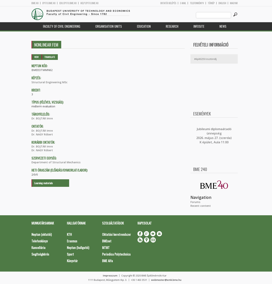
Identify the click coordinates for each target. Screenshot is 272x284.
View (36, 57)
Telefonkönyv (197, 3)
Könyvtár (72, 260)
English (222, 3)
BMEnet (106, 241)
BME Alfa (107, 260)
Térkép (211, 3)
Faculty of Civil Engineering (61, 26)
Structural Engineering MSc (49, 82)
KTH (69, 234)
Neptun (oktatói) (41, 234)
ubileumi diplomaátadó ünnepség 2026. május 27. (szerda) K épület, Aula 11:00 (214, 135)
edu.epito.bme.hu (68, 3)
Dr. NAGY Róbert (42, 134)
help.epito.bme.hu (89, 3)
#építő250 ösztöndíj (205, 59)
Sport (70, 254)
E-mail (183, 3)
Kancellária (38, 247)
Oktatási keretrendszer (116, 234)
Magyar (234, 3)
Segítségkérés (40, 254)
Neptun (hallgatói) (78, 247)
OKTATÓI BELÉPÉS (168, 3)
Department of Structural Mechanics (55, 162)
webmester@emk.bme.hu (166, 280)
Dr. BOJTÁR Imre (42, 118)
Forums (195, 202)
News (222, 26)
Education (144, 26)
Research (172, 26)
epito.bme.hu (49, 3)
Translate (49, 57)
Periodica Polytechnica (116, 254)
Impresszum (110, 275)
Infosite (198, 26)
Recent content (200, 206)
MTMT (106, 247)
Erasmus (72, 241)
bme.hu (35, 3)
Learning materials (43, 183)
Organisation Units (108, 26)
